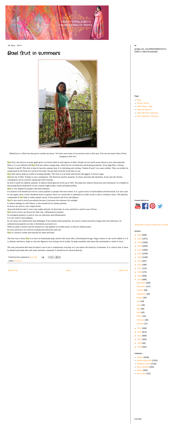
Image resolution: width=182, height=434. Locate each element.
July (139, 301)
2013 (139, 328)
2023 (139, 246)
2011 (139, 336)
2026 (139, 235)
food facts (18, 261)
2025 (139, 239)
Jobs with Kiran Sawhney (147, 113)
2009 (139, 343)
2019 (139, 261)
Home (68, 270)
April (139, 312)
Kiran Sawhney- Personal (147, 116)
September (142, 294)
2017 (139, 268)
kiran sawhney (143, 367)
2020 (139, 257)
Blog (139, 100)
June (139, 305)
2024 (139, 242)
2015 (139, 276)
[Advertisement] (153, 74)
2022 (139, 250)
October (140, 290)
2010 (139, 339)
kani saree (141, 373)
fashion (140, 357)
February (141, 320)
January (140, 323)
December (141, 283)
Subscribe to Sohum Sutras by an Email (151, 225)
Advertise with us (144, 110)
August (140, 297)
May (139, 309)
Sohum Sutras (143, 103)
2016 (139, 272)
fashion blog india (144, 360)
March (140, 316)
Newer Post (13, 270)
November (141, 286)
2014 (139, 279)
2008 (139, 347)
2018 (139, 265)
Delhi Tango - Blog (144, 106)
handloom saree (143, 364)
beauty (140, 370)
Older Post (123, 270)
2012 (139, 332)
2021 (139, 253)
